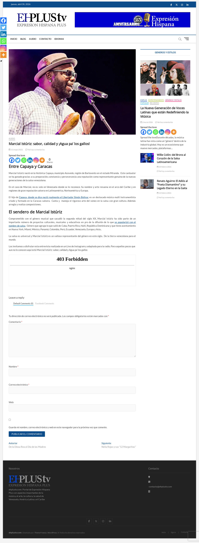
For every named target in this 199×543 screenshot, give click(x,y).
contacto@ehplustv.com (160, 486)
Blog (23, 39)
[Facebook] (11, 160)
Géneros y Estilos (173, 100)
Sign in (173, 532)
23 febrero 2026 (164, 167)
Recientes (154, 103)
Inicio (13, 39)
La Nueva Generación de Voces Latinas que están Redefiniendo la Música (164, 112)
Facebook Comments (44, 303)
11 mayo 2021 (16, 149)
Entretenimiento (156, 100)
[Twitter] (18, 160)
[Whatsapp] (24, 160)
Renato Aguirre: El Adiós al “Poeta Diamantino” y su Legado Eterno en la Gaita (172, 184)
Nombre (13, 366)
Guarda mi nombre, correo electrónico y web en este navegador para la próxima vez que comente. (58, 427)
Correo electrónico (19, 384)
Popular (144, 103)
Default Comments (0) (23, 303)
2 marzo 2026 (146, 122)
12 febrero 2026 (164, 193)
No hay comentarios (35, 149)
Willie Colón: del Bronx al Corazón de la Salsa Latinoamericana (171, 158)
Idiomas (59, 39)
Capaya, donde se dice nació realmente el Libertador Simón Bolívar (53, 197)
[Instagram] (36, 160)
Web (11, 402)
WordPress (52, 532)
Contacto (45, 39)
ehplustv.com (15, 532)
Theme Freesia (40, 532)
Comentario (15, 321)
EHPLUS (143, 100)
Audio (32, 39)
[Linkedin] (30, 160)
